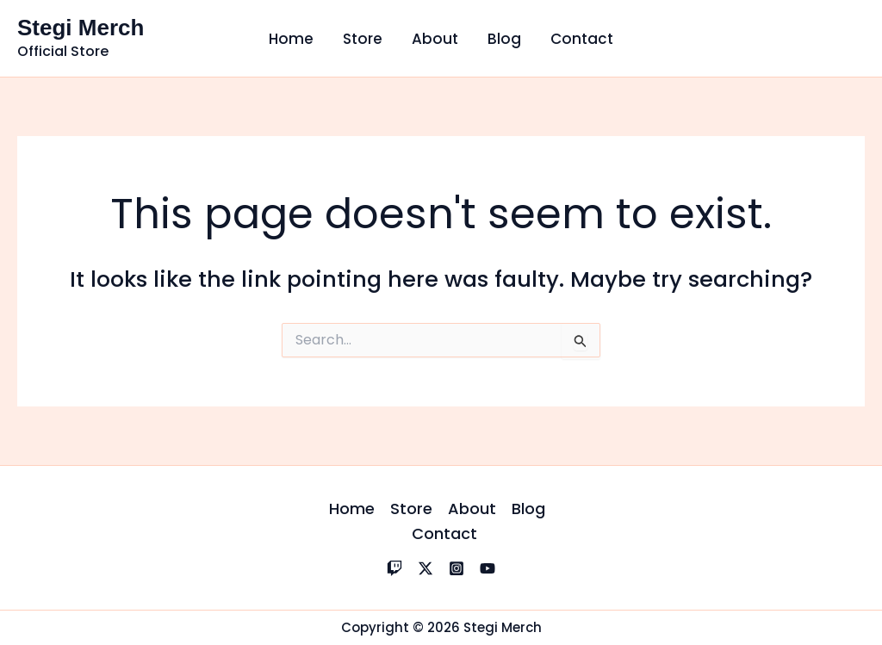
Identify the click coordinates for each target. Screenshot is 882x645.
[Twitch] (394, 568)
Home (291, 38)
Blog (504, 38)
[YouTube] (487, 568)
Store (362, 38)
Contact (581, 38)
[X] (425, 568)
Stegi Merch (80, 27)
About (435, 38)
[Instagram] (456, 568)
